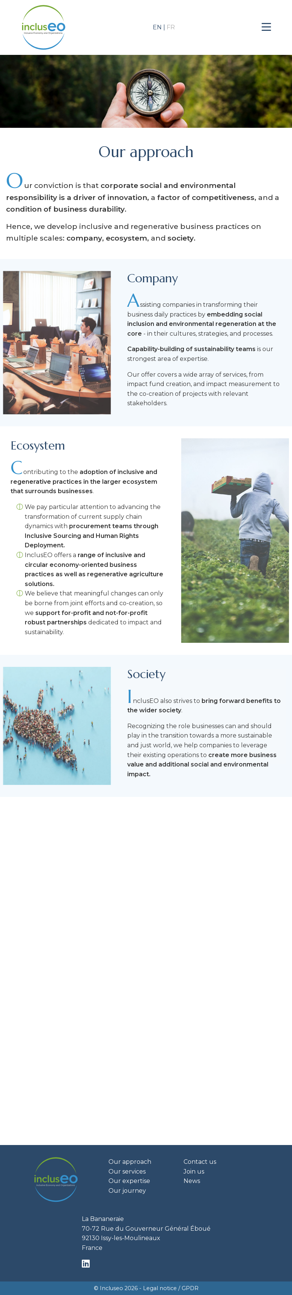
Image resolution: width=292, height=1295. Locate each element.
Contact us (200, 1161)
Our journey (127, 1190)
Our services (127, 1171)
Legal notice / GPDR (171, 1288)
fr (171, 27)
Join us (194, 1171)
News (192, 1180)
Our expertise (129, 1180)
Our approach (129, 1161)
